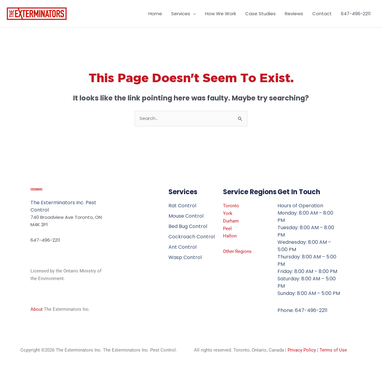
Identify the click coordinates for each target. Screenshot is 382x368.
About (36, 309)
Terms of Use (333, 350)
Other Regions (237, 251)
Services (180, 13)
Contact (322, 13)
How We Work (220, 13)
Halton (230, 236)
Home (155, 13)
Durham (231, 221)
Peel (227, 228)
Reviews (294, 13)
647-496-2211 (356, 13)
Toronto (231, 206)
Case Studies (260, 13)
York (227, 213)
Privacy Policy (302, 350)
